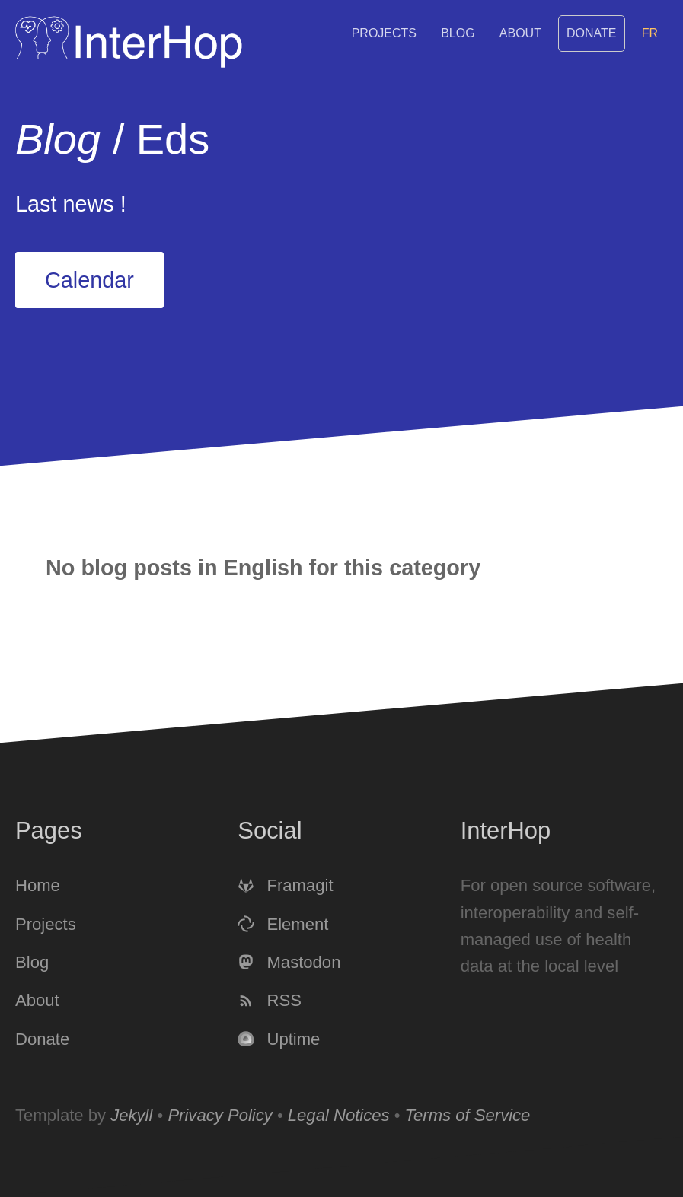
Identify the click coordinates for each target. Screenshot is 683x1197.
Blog (457, 33)
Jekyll (131, 1115)
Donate (591, 33)
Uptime (279, 1039)
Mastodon (289, 962)
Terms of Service (468, 1115)
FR (650, 33)
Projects (384, 33)
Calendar (89, 280)
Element (283, 924)
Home (37, 886)
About (520, 33)
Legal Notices (339, 1115)
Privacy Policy (220, 1115)
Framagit (285, 886)
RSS (270, 1001)
